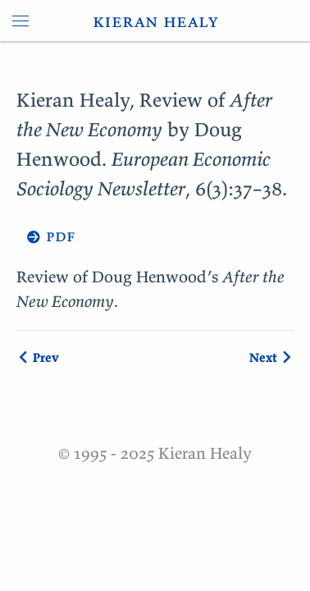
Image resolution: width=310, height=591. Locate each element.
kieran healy (155, 20)
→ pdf (45, 235)
